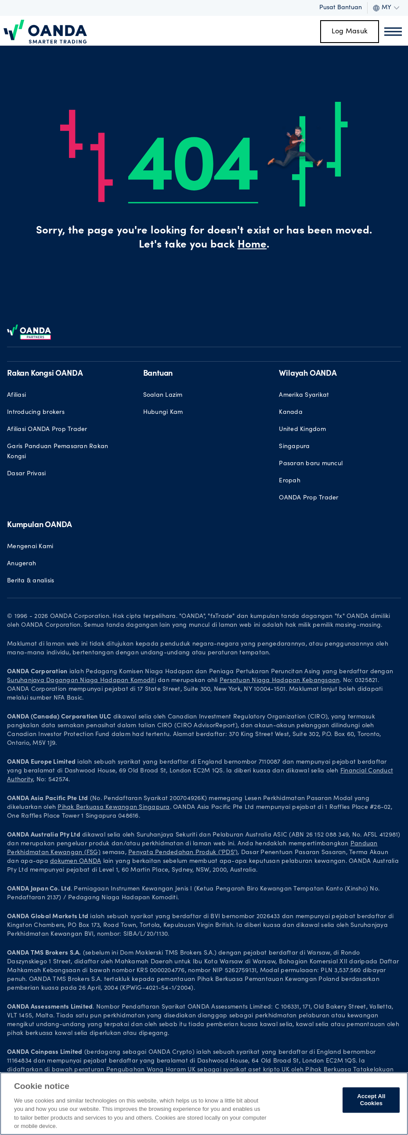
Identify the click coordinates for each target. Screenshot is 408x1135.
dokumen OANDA (75, 861)
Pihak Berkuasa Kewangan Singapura (114, 808)
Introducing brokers (36, 412)
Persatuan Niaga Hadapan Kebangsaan (280, 681)
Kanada (291, 412)
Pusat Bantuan (340, 8)
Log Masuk (350, 31)
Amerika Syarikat (304, 395)
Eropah (289, 481)
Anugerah (21, 564)
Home (252, 245)
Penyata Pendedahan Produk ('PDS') (183, 853)
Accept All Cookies (371, 1100)
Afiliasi (16, 395)
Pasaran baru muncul (311, 464)
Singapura (294, 447)
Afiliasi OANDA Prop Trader (47, 430)
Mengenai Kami (30, 547)
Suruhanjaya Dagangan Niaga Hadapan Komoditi (81, 681)
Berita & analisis (30, 581)
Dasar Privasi (26, 474)
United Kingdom (302, 430)
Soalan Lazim (163, 395)
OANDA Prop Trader (308, 498)
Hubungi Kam (163, 412)
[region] (204, 1103)
